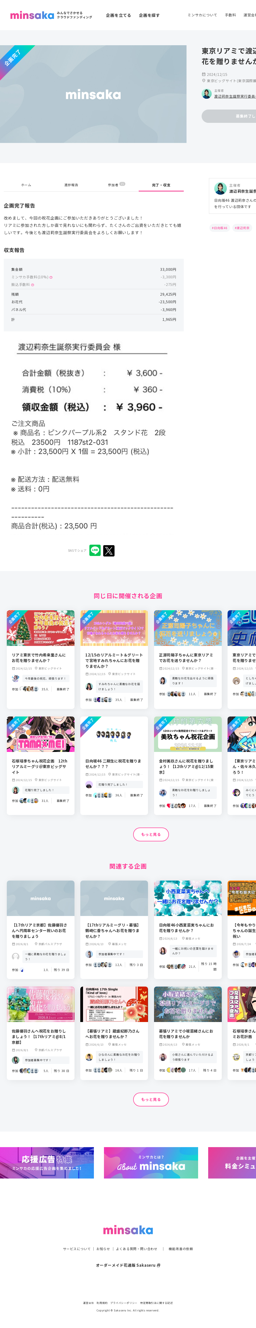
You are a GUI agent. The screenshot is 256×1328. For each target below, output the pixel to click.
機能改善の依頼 (184, 1238)
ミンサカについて (202, 14)
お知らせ (101, 1238)
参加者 (117, 184)
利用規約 (102, 1303)
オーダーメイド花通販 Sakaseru (128, 1255)
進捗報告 (71, 184)
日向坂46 (221, 228)
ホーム (26, 184)
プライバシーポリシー (123, 1303)
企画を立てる (118, 15)
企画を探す (149, 15)
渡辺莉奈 (243, 228)
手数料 (230, 14)
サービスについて (74, 1238)
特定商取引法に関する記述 (156, 1303)
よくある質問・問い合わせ (137, 1238)
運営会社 (88, 1303)
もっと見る (151, 835)
